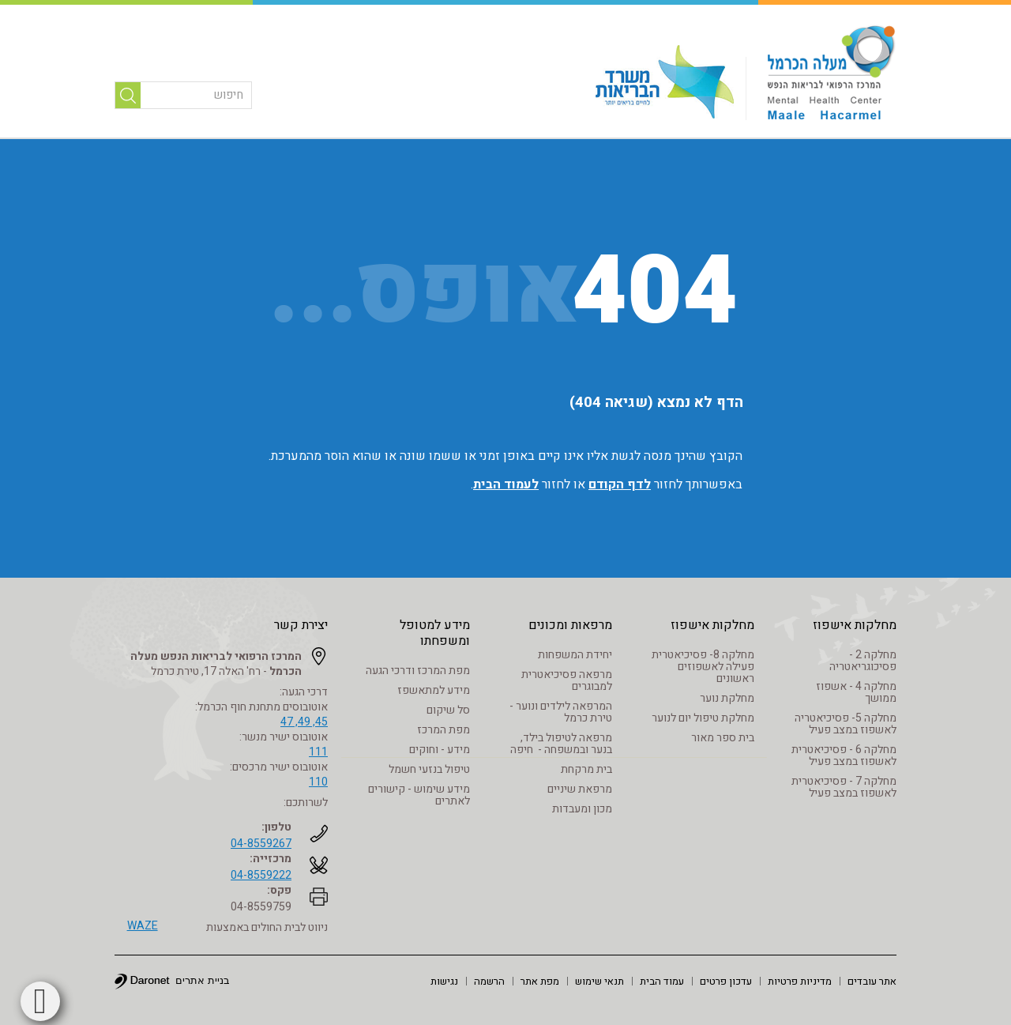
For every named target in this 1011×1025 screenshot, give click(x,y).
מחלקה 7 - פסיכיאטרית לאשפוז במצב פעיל (843, 787)
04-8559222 (261, 875)
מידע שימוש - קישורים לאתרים (419, 795)
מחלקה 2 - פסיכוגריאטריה (862, 660)
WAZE (142, 926)
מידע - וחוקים (439, 749)
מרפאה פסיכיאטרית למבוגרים (566, 680)
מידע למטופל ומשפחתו (435, 633)
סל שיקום (448, 710)
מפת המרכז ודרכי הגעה (418, 670)
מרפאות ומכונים (570, 625)
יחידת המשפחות (575, 654)
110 (318, 782)
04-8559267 (261, 843)
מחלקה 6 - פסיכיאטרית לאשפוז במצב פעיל (843, 755)
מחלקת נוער (727, 698)
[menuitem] (872, 980)
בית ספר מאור (722, 737)
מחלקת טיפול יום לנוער (703, 718)
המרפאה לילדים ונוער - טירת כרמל (560, 712)
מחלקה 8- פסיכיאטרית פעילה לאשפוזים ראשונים (703, 666)
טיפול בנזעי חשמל (429, 769)
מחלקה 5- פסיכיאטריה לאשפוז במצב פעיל (845, 724)
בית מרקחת (586, 769)
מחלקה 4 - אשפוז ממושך (856, 692)
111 (318, 752)
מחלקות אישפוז (854, 625)
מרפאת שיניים (579, 789)
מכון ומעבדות (582, 809)
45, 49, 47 (304, 722)
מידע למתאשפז (433, 690)
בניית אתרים (202, 980)
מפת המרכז (443, 730)
